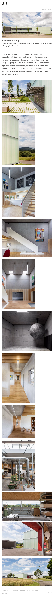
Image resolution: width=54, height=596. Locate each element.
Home (44, 9)
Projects (49, 9)
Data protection (32, 590)
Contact (15, 590)
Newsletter (6, 590)
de (3, 593)
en (6, 593)
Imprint (22, 590)
